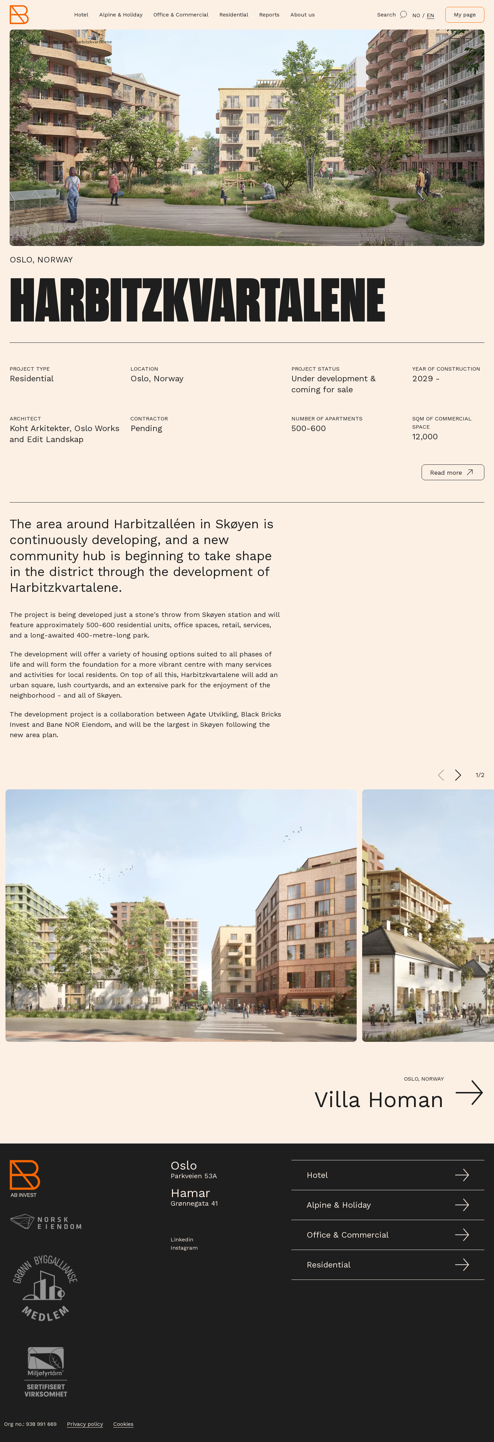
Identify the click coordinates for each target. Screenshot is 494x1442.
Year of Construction (446, 368)
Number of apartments (327, 418)
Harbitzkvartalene (93, 42)
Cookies (123, 1424)
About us (302, 14)
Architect (25, 418)
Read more (453, 472)
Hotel (81, 14)
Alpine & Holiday (120, 14)
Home (28, 42)
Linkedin (182, 1239)
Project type (30, 368)
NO (416, 15)
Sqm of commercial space (442, 422)
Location (144, 368)
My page (465, 14)
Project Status (315, 368)
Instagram (184, 1247)
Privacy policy (85, 1424)
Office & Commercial (180, 14)
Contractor (149, 418)
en (430, 15)
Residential (233, 14)
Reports (269, 14)
